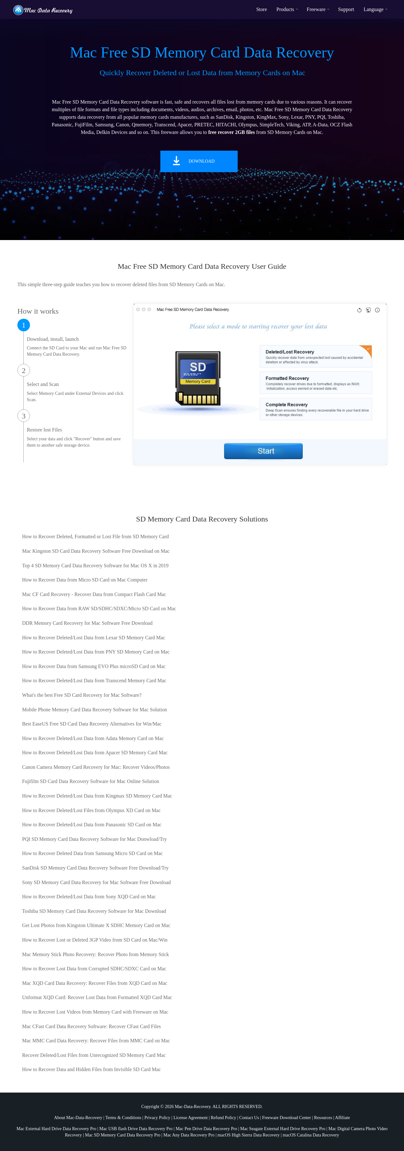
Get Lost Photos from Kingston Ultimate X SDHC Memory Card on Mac (96, 925)
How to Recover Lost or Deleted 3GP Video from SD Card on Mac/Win (95, 940)
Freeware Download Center (286, 1117)
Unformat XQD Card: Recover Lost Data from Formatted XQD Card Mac (97, 997)
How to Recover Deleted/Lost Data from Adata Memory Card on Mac (93, 738)
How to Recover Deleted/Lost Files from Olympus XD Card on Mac (91, 810)
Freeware (316, 9)
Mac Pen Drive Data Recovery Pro (206, 1128)
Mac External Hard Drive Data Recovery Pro (56, 1128)
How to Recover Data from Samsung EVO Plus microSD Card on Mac (94, 666)
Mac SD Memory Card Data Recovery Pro (122, 1135)
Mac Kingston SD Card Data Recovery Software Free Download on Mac (95, 551)
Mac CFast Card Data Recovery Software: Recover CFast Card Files (91, 1026)
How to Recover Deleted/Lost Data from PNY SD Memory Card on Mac (95, 651)
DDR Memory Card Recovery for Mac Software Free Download (87, 623)
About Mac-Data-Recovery (78, 1117)
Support (346, 9)
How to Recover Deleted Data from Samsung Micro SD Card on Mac (92, 853)
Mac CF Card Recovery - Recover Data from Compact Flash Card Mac (94, 594)
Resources (323, 1117)
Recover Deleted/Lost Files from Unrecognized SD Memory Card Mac (94, 1055)
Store (261, 9)
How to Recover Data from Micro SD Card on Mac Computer (84, 579)
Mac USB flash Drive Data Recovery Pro (136, 1128)
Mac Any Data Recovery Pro (189, 1135)
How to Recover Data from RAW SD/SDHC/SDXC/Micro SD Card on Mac (99, 608)
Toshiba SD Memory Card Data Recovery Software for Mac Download (94, 911)
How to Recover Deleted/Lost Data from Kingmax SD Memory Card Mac (97, 795)
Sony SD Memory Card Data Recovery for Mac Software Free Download (96, 882)
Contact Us (249, 1117)
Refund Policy (223, 1117)
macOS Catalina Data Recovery (311, 1135)
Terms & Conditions (123, 1117)
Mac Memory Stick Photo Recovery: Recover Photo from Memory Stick (95, 954)
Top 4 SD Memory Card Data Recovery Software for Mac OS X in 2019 (95, 565)
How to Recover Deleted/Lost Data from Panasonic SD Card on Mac (92, 824)
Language (373, 9)
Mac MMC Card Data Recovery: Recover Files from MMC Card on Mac (96, 1040)
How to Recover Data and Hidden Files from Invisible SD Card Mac (91, 1069)
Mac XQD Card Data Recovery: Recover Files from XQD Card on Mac (94, 983)
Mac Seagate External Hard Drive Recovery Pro (282, 1128)
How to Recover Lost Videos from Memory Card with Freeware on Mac (95, 1012)
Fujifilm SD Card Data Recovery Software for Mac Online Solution (90, 781)
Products (285, 9)
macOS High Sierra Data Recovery (248, 1135)
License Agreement (190, 1117)
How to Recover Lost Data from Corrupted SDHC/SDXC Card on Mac (94, 968)
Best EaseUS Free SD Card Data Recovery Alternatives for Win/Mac (92, 723)
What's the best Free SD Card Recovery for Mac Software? (81, 695)
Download (202, 161)
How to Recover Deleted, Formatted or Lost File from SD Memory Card (95, 536)
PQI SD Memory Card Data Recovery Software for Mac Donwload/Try (94, 839)
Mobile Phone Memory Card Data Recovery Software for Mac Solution (94, 709)
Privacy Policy (157, 1117)
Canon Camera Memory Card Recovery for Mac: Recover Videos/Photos (96, 767)
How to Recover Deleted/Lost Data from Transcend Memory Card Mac (94, 680)
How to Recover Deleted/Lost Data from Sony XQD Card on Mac (89, 896)
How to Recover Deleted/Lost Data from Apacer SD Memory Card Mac (95, 752)
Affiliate (342, 1117)
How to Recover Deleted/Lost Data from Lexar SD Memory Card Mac (93, 637)
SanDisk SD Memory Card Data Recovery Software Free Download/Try (95, 868)
